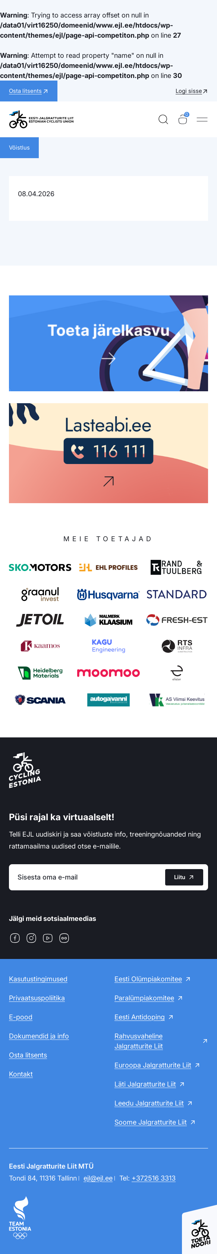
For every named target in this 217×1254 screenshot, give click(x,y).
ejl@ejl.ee (98, 1178)
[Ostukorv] (183, 119)
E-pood (20, 1017)
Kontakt (21, 1074)
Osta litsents (28, 1055)
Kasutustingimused (38, 979)
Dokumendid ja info (39, 1036)
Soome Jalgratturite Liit (150, 1122)
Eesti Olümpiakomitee (148, 979)
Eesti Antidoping (139, 1017)
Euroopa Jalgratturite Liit (152, 1065)
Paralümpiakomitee (144, 998)
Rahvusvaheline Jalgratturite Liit (138, 1041)
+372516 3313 (154, 1178)
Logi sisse (189, 90)
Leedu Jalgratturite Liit (149, 1103)
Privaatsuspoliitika (37, 998)
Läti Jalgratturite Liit (145, 1084)
